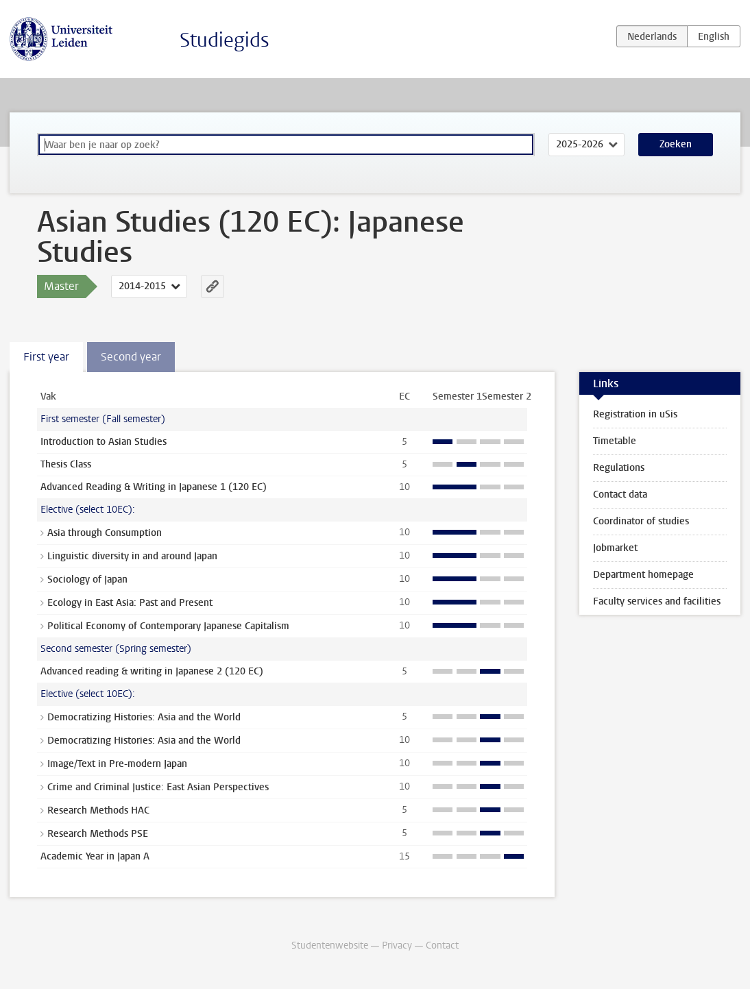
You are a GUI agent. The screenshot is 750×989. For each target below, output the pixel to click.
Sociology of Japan (87, 579)
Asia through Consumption (104, 532)
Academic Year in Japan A (94, 856)
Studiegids (224, 40)
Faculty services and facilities (657, 601)
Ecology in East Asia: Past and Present (130, 602)
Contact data (620, 494)
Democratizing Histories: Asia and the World (144, 717)
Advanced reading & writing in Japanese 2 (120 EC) (151, 671)
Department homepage (643, 574)
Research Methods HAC (98, 810)
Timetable (614, 441)
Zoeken (676, 144)
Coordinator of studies (641, 521)
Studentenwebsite (329, 945)
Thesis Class (65, 464)
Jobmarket (615, 547)
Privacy (397, 945)
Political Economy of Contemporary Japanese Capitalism (168, 626)
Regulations (618, 467)
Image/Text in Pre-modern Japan (117, 763)
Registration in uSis (635, 414)
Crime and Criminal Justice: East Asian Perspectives (158, 787)
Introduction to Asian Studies (103, 441)
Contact (442, 945)
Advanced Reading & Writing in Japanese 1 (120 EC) (153, 486)
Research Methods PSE (97, 833)
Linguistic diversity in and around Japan (132, 556)
